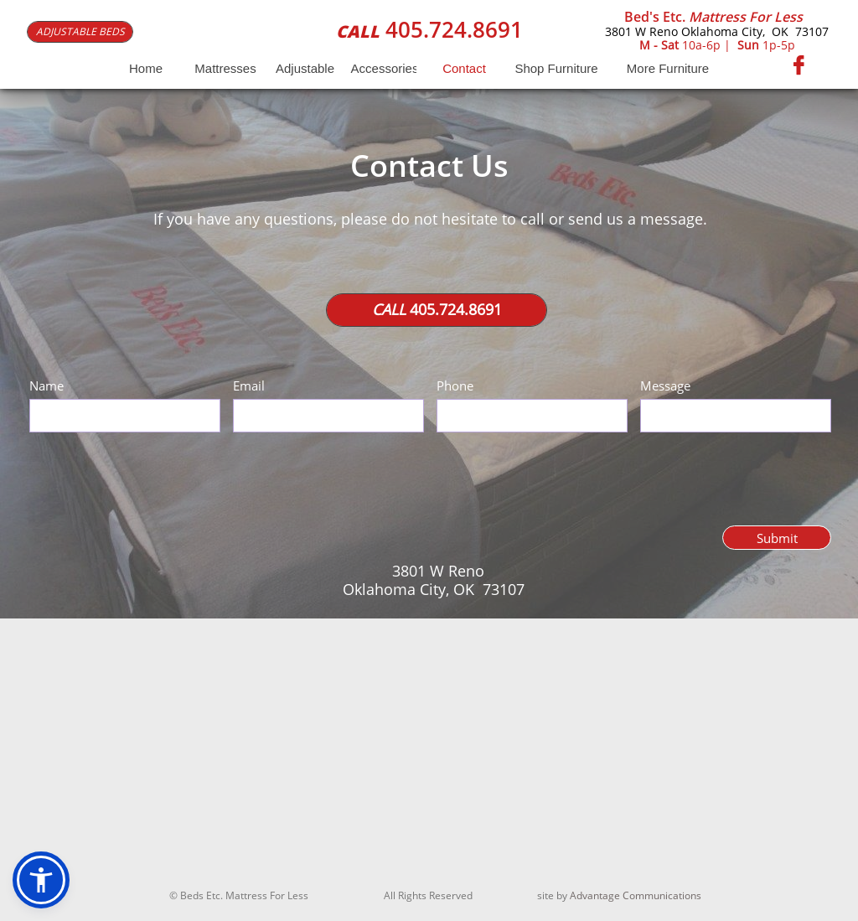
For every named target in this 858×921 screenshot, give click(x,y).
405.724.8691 (454, 29)
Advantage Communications (635, 895)
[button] (41, 880)
